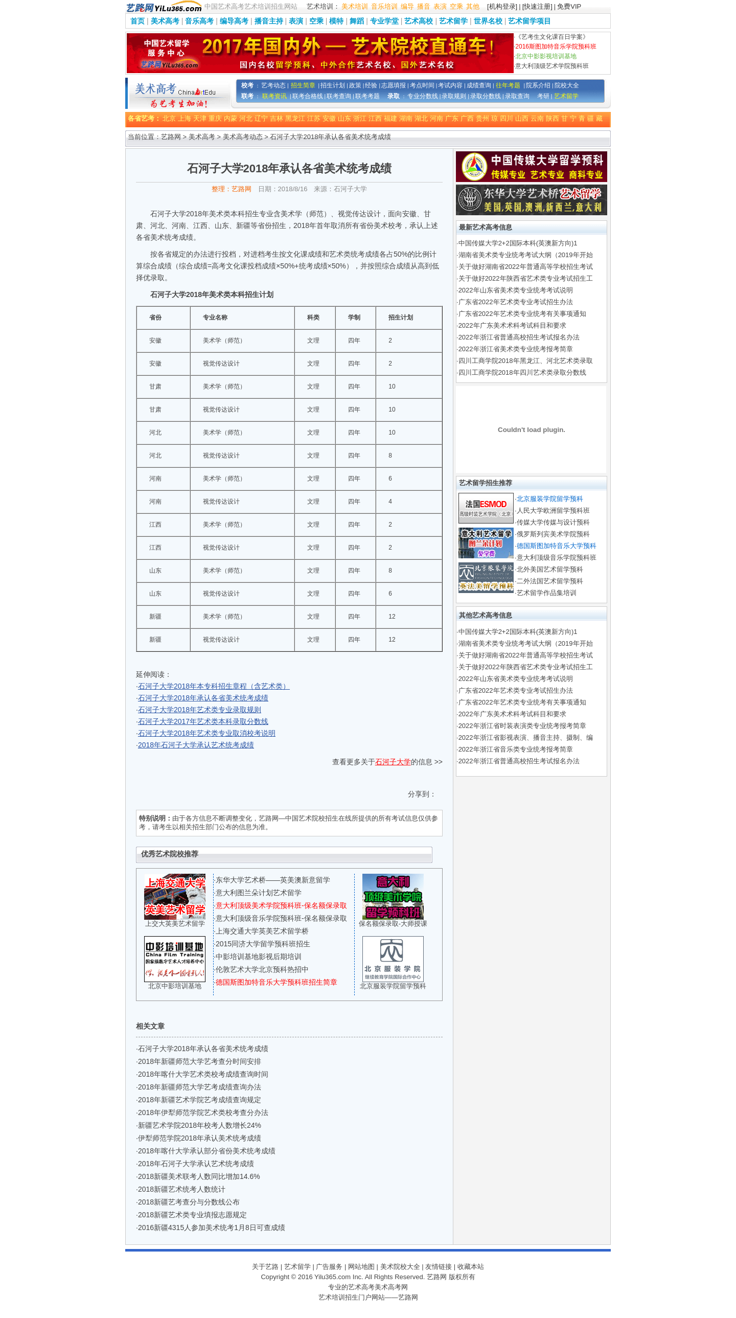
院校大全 (567, 85)
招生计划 (332, 85)
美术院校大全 (400, 1266)
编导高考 (234, 21)
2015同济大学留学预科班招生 (263, 944)
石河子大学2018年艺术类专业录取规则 (199, 710)
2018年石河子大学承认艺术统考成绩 (196, 745)
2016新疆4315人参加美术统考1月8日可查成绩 (211, 1227)
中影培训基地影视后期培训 (259, 956)
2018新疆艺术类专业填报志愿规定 (192, 1215)
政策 (355, 85)
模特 (336, 21)
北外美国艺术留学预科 (550, 569)
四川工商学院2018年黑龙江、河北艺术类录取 (525, 361)
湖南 (405, 118)
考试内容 (450, 85)
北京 (169, 118)
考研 (543, 96)
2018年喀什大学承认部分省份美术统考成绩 (206, 1151)
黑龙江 (295, 118)
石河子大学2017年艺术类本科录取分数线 (203, 721)
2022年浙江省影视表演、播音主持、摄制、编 (525, 737)
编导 (407, 6)
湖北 (421, 118)
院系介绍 (538, 85)
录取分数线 (485, 96)
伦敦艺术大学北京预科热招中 (262, 969)
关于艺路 (265, 1266)
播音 (423, 6)
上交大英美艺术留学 (175, 923)
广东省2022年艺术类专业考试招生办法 (515, 302)
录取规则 (454, 96)
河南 (436, 118)
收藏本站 (470, 1266)
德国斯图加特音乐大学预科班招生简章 (276, 982)
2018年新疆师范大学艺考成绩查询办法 (199, 1087)
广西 (467, 118)
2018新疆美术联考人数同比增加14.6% (199, 1176)
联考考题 (367, 96)
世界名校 (488, 21)
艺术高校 (418, 21)
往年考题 (508, 85)
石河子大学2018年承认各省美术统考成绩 (203, 698)
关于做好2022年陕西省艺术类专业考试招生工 (525, 278)
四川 (506, 118)
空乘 (456, 6)
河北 (245, 118)
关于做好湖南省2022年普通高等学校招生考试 (525, 266)
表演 (440, 6)
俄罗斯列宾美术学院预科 (553, 534)
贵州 (482, 118)
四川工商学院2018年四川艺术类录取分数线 (522, 372)
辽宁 (261, 118)
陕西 (552, 118)
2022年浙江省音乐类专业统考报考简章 (515, 749)
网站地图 (361, 1266)
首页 (137, 21)
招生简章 (303, 85)
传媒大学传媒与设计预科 (553, 522)
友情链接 (438, 1266)
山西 (521, 118)
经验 (371, 85)
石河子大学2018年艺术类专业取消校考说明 (206, 733)
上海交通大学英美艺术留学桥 (262, 931)
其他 (472, 6)
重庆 (215, 118)
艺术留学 (453, 21)
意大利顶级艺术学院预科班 (552, 66)
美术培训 (354, 6)
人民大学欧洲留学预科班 (553, 510)
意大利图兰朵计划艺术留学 (259, 893)
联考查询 (339, 96)
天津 (199, 118)
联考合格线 (307, 96)
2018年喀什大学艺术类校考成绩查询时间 (203, 1074)
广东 (451, 118)
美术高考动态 (243, 137)
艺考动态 (273, 85)
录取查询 (517, 96)
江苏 (313, 118)
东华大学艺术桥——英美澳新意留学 (273, 880)
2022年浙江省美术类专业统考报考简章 (515, 349)
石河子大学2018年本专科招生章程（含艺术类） (214, 686)
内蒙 (230, 118)
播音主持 (269, 21)
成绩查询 (479, 85)
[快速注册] (537, 6)
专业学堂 (384, 21)
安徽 (329, 118)
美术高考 (165, 21)
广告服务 (329, 1266)
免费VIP (569, 6)
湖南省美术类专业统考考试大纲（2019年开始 (525, 255)
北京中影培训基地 (174, 986)
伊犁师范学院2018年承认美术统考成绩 (199, 1138)
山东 (344, 118)
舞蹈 (357, 21)
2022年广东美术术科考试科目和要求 (512, 325)
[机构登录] (502, 6)
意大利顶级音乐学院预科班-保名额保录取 (281, 918)
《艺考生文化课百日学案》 (552, 36)
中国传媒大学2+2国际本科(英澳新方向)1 (518, 243)
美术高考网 (391, 1287)
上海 (184, 118)
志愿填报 (393, 85)
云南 (537, 118)
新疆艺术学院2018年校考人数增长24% (199, 1125)
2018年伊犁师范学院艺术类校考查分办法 (203, 1112)
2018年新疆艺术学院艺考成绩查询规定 (199, 1100)
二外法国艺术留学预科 (550, 581)
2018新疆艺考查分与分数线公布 (189, 1202)
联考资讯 (274, 96)
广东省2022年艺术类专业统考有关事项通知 (522, 313)
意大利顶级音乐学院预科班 (556, 557)
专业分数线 (422, 96)
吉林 (276, 118)
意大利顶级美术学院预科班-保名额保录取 (281, 905)
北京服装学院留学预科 (393, 986)
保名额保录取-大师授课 (393, 923)
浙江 (359, 118)
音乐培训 (384, 6)
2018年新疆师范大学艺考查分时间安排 (199, 1061)
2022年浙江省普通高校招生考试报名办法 (519, 337)
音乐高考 (199, 21)
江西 (375, 118)
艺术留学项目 (529, 21)
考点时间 (422, 85)
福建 (390, 118)
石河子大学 (393, 762)
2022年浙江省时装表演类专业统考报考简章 (522, 726)
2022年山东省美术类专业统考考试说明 (515, 290)
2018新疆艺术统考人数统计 (181, 1189)
